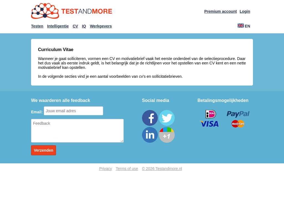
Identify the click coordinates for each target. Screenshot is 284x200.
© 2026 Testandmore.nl (162, 168)
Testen (37, 26)
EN (244, 26)
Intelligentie (58, 26)
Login (245, 11)
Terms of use (127, 168)
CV (75, 26)
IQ (84, 26)
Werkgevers (101, 26)
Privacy (105, 168)
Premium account (220, 11)
